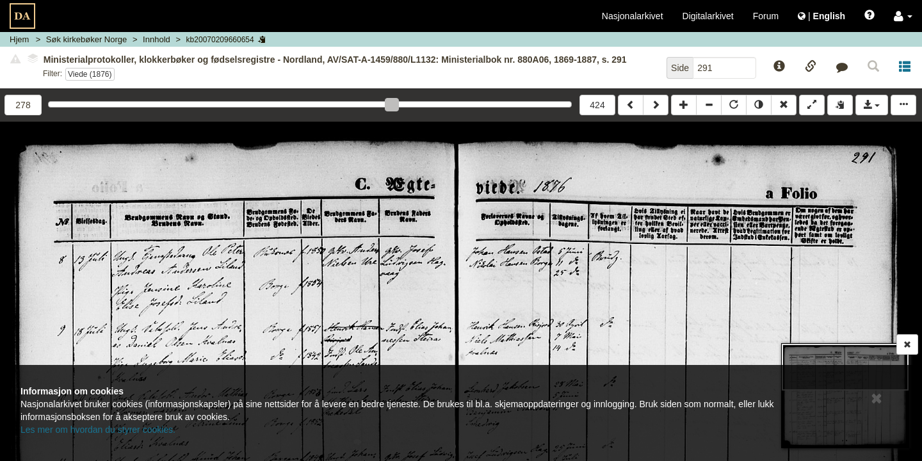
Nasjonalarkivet (632, 16)
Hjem (19, 39)
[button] (903, 16)
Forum (766, 16)
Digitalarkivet (708, 16)
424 (597, 105)
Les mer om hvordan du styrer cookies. (97, 430)
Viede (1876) (90, 74)
